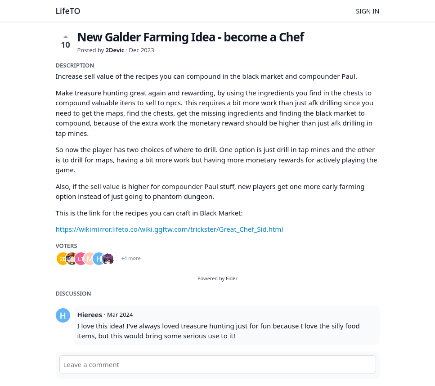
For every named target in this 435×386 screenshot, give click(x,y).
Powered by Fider (217, 278)
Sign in (367, 11)
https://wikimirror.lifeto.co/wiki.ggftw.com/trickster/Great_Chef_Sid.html (169, 228)
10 (65, 41)
